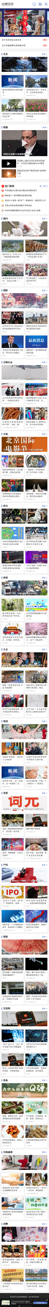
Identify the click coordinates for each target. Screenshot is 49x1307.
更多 (44, 54)
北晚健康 (7, 1152)
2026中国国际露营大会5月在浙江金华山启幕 (22, 210)
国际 (5, 290)
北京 (5, 54)
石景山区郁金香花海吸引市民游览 (18, 205)
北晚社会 (7, 362)
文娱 (5, 434)
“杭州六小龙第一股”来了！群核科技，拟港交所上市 (25, 200)
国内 (5, 218)
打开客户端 (38, 1303)
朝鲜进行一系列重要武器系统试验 (18, 195)
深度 (5, 793)
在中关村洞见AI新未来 (11, 40)
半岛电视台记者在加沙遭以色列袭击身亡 (21, 190)
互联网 (6, 1008)
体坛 (5, 506)
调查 (5, 936)
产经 (5, 865)
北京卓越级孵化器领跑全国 (13, 45)
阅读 (5, 721)
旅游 (5, 577)
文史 (5, 649)
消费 (5, 1224)
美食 (5, 1080)
